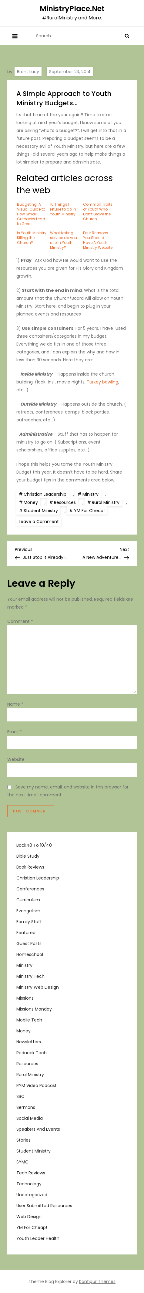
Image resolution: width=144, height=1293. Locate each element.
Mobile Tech (29, 1020)
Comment (20, 621)
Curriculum (28, 900)
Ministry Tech (30, 976)
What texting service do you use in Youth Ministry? (63, 240)
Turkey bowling (102, 382)
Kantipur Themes (97, 1281)
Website (16, 759)
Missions (25, 998)
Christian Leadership (45, 494)
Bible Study (27, 856)
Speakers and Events (38, 1129)
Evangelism (28, 911)
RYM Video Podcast (36, 1085)
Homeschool (29, 954)
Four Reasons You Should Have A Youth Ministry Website (97, 240)
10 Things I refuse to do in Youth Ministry (63, 209)
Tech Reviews (30, 1173)
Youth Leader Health (37, 1238)
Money (31, 502)
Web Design (29, 1217)
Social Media (29, 1118)
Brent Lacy (28, 72)
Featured (25, 933)
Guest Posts (29, 943)
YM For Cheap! (89, 511)
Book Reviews (30, 867)
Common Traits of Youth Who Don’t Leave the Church (97, 211)
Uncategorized (31, 1195)
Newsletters (28, 1042)
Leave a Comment (40, 521)
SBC (20, 1096)
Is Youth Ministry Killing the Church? (31, 237)
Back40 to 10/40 (34, 845)
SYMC (22, 1162)
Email (14, 732)
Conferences (30, 889)
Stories (23, 1140)
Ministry (90, 494)
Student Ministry (41, 511)
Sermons (25, 1107)
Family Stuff (29, 922)
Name (15, 704)
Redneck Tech (31, 1053)
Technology (29, 1184)
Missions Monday (34, 1009)
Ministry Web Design (37, 987)
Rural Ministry (105, 502)
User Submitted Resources (44, 1206)
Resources (65, 502)
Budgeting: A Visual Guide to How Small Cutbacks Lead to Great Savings (31, 213)
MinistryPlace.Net (72, 9)
